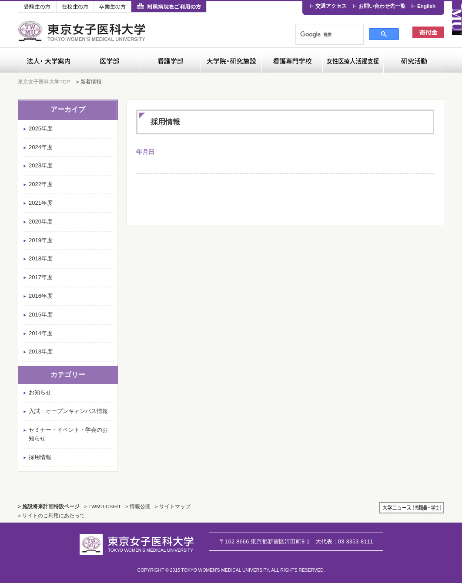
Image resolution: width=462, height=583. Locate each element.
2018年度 (41, 258)
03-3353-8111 (344, 541)
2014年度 (41, 333)
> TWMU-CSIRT (102, 506)
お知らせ (40, 392)
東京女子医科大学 (83, 31)
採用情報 (40, 457)
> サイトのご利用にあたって (51, 515)
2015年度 (41, 314)
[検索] (324, 34)
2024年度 (41, 147)
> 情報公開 (138, 506)
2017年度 (41, 277)
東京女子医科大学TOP (44, 81)
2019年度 (41, 240)
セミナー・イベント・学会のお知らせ (68, 434)
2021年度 (41, 203)
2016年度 (41, 296)
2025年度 (41, 128)
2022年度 (41, 184)
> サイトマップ (173, 506)
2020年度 (41, 221)
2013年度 (41, 351)
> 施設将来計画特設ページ (49, 506)
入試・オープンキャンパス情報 (68, 411)
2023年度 (41, 165)
